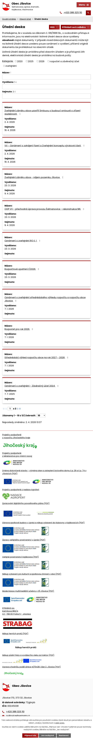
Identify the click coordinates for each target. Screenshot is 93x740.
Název (5, 72)
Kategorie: (7, 61)
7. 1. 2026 (9, 308)
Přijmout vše (30, 735)
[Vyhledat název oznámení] (46, 77)
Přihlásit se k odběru (76, 27)
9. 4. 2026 (10, 193)
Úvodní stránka (9, 19)
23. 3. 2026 (10, 185)
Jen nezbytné (47, 735)
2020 (20, 61)
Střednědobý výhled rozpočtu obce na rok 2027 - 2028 (37, 357)
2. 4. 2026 (10, 122)
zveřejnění (11, 65)
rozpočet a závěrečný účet (64, 61)
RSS (54, 27)
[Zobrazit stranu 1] (10, 408)
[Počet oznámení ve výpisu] (41, 415)
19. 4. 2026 (10, 130)
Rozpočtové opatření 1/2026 (22, 269)
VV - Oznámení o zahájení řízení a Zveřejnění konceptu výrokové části (45, 145)
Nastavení (64, 735)
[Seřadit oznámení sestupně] (10, 72)
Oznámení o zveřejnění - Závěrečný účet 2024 (32, 385)
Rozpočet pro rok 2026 (19, 329)
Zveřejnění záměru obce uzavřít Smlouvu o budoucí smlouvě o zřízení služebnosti (42, 112)
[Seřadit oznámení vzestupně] (10, 71)
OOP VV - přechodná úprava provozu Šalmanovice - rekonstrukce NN (45, 209)
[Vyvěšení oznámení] (46, 86)
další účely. (60, 723)
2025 (30, 61)
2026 (41, 61)
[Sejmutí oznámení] (46, 96)
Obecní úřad (25, 19)
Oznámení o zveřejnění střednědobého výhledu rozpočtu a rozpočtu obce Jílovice (45, 299)
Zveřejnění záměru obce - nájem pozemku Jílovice (34, 177)
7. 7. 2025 (10, 393)
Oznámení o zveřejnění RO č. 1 (23, 240)
